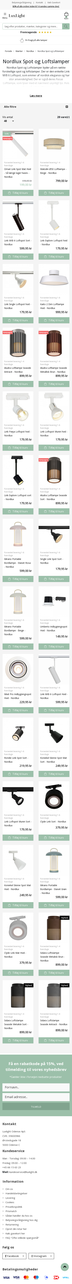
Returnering (11, 1224)
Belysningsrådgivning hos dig (20, 1220)
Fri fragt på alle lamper (36, 40)
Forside (8, 51)
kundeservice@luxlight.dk (23, 1172)
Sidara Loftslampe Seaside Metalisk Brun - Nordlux (52, 956)
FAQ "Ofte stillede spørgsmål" (21, 1237)
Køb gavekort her (14, 1233)
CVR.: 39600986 (11, 1136)
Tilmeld (36, 1106)
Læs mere (36, 95)
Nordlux (30, 51)
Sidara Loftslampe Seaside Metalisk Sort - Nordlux (16, 1024)
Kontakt (39, 2)
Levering (9, 1197)
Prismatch (10, 1211)
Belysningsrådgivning (21, 2)
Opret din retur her (15, 1228)
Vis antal (6, 117)
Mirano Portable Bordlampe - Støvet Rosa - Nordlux (17, 562)
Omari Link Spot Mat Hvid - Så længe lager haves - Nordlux (17, 172)
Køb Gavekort (54, 2)
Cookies (8, 1202)
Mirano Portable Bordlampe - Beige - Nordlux (14, 630)
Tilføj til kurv (18, 193)
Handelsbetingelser (15, 1193)
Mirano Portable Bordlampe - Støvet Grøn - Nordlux (53, 889)
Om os (8, 1189)
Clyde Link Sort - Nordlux (53, 821)
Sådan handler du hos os (17, 1215)
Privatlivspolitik (12, 1206)
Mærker (19, 51)
